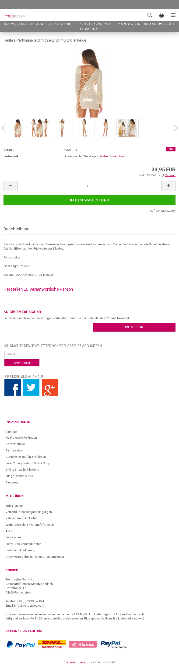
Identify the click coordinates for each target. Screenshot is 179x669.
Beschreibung (16, 228)
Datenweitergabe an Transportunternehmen (35, 556)
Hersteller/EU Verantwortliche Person (38, 289)
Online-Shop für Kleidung (22, 469)
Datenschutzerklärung (20, 550)
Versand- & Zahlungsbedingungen (29, 512)
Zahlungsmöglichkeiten (21, 518)
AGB (9, 531)
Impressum (13, 537)
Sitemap (11, 431)
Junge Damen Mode (19, 476)
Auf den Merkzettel (162, 210)
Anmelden (22, 363)
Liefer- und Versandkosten (23, 544)
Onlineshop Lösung (76, 662)
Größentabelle (15, 444)
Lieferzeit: (11, 156)
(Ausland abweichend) (112, 156)
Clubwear (12, 482)
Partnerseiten (14, 450)
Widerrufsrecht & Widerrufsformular (30, 524)
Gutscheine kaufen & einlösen (26, 456)
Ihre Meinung (134, 327)
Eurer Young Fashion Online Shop (28, 463)
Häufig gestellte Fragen (21, 437)
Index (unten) (14, 506)
